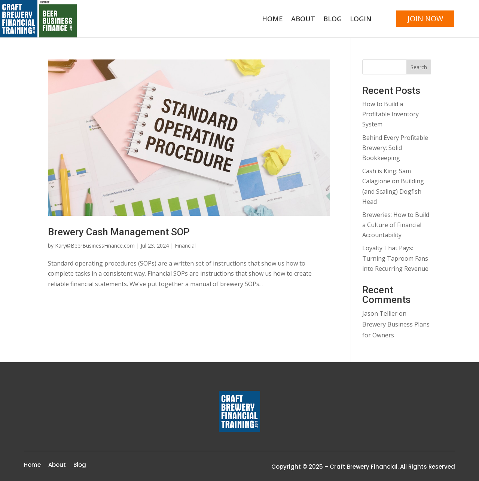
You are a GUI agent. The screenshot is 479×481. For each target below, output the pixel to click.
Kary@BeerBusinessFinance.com (95, 245)
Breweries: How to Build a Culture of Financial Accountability (395, 225)
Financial (185, 245)
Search (419, 67)
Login (361, 19)
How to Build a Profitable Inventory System (390, 114)
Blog (332, 19)
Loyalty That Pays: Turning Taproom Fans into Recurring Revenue (395, 258)
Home (272, 19)
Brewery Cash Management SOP (119, 232)
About (303, 19)
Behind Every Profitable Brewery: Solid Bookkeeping (395, 148)
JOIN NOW (425, 18)
